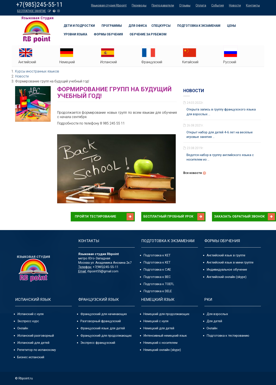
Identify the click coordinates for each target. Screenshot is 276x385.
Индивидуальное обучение (227, 269)
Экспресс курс (28, 321)
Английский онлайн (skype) (226, 277)
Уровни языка (75, 34)
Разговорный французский (100, 321)
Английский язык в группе (226, 255)
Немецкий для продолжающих (166, 314)
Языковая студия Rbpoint (109, 5)
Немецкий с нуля (155, 321)
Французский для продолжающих (106, 336)
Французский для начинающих (103, 314)
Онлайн (22, 328)
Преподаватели (163, 5)
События (217, 5)
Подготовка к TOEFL (158, 284)
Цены (231, 25)
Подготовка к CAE (157, 269)
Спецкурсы (161, 25)
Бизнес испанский (30, 357)
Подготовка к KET (157, 255)
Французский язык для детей (102, 328)
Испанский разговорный (35, 336)
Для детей (214, 321)
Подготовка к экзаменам (198, 25)
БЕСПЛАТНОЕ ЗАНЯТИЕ (31, 11)
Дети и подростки (79, 25)
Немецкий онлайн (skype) (162, 350)
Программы (112, 25)
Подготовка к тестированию (228, 336)
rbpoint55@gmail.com (102, 271)
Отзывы (184, 5)
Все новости (192, 173)
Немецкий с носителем (160, 343)
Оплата (201, 5)
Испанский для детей (33, 343)
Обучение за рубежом (148, 34)
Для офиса (138, 25)
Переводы (139, 5)
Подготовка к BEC (157, 277)
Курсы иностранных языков (37, 71)
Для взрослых (217, 314)
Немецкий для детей (158, 328)
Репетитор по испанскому (36, 350)
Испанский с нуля (30, 314)
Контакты (253, 5)
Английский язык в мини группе (230, 262)
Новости (235, 5)
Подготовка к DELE (157, 291)
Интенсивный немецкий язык (165, 336)
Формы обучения (108, 34)
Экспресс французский (97, 343)
